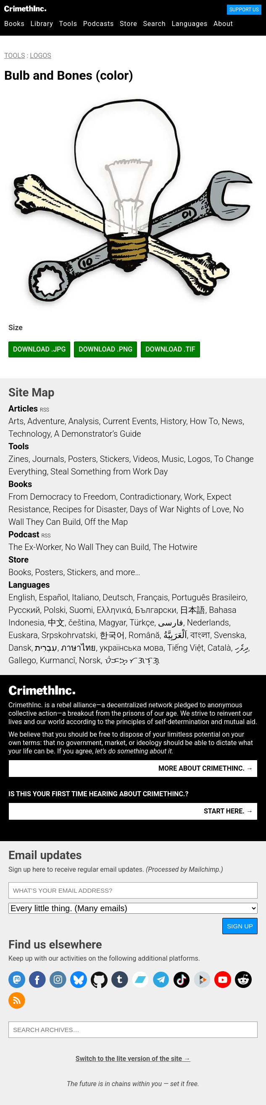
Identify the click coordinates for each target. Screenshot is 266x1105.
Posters (82, 459)
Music (172, 459)
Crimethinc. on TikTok (181, 979)
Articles (23, 409)
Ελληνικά (114, 610)
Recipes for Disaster (89, 509)
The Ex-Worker (34, 547)
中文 (56, 623)
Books (14, 24)
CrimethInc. (25, 8)
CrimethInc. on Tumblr (119, 979)
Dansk (20, 648)
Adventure (46, 421)
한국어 (112, 635)
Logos (40, 56)
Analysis (83, 421)
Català (219, 648)
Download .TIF (170, 349)
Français (152, 597)
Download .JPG (39, 349)
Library (42, 24)
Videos (145, 459)
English (21, 597)
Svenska (229, 635)
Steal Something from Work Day (109, 471)
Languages (189, 24)
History (173, 421)
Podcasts (98, 24)
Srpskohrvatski (69, 635)
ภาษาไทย (78, 648)
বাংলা (200, 635)
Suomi (81, 610)
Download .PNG (105, 349)
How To (204, 421)
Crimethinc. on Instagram (58, 979)
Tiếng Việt (185, 648)
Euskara (23, 635)
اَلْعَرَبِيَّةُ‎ (175, 635)
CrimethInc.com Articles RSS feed (16, 1000)
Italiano (85, 597)
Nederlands (208, 623)
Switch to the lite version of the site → (133, 1059)
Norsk (90, 660)
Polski (55, 610)
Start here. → (228, 811)
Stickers (114, 459)
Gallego (22, 660)
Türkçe (141, 623)
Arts (16, 421)
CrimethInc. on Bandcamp (140, 979)
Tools (68, 24)
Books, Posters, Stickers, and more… (74, 572)
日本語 (192, 610)
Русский (24, 610)
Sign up (240, 926)
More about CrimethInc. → (205, 768)
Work (193, 497)
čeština (81, 623)
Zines (18, 459)
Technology (29, 434)
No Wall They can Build (107, 547)
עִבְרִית (46, 648)
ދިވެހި (241, 648)
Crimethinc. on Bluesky (78, 979)
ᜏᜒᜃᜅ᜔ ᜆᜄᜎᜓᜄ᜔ (132, 660)
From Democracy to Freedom (62, 497)
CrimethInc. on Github (99, 979)
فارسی (170, 623)
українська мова (131, 648)
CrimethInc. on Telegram (161, 979)
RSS (44, 410)
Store (128, 24)
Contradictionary (150, 497)
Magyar (112, 623)
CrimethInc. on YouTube (222, 979)
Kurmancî (57, 660)
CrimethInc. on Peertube (202, 979)
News (231, 421)
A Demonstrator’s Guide (97, 434)
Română (144, 635)
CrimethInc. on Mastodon (16, 979)
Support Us (244, 10)
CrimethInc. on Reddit (243, 979)
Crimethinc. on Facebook (37, 979)
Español (53, 597)
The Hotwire (175, 547)
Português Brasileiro (209, 597)
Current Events (129, 421)
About (223, 24)
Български (155, 610)
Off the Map (106, 522)
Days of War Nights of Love (179, 509)
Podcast (23, 534)
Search (154, 24)
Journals (48, 459)
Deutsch (118, 597)
